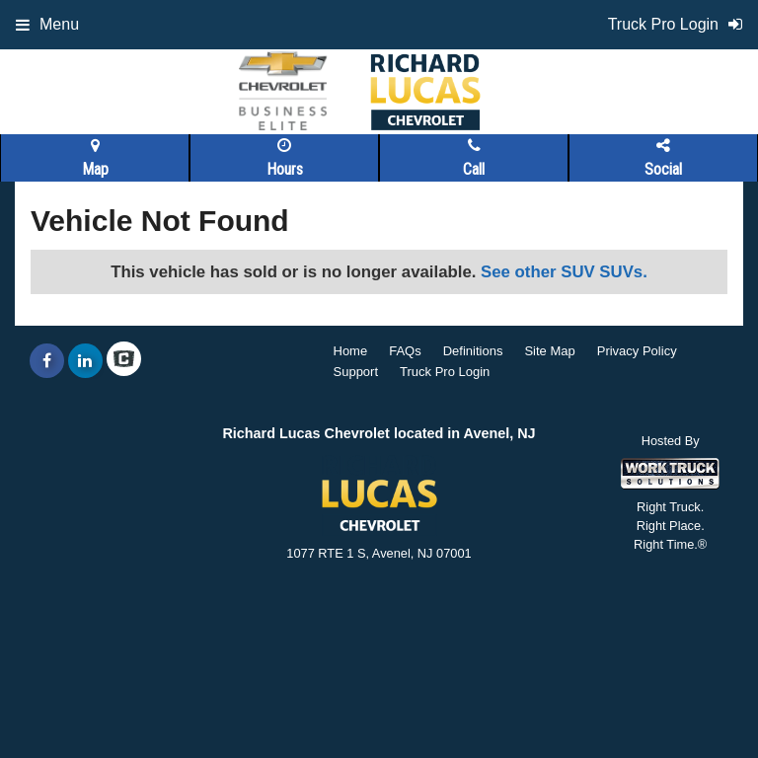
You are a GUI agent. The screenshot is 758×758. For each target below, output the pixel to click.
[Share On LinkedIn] (85, 361)
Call (474, 158)
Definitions (473, 350)
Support (356, 371)
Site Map (549, 350)
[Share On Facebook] (47, 361)
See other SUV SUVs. (564, 272)
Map (95, 158)
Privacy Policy (637, 350)
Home (351, 350)
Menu (47, 24)
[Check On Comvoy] (124, 361)
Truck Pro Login (445, 371)
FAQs (405, 350)
